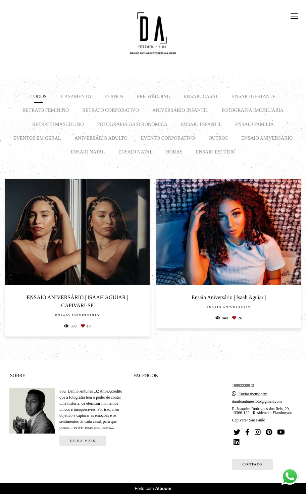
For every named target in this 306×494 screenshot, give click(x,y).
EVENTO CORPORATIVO (168, 138)
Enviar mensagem (252, 394)
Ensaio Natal (87, 151)
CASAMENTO (76, 96)
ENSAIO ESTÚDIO (216, 151)
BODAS (174, 151)
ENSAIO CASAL (201, 96)
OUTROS (218, 138)
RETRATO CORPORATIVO (110, 110)
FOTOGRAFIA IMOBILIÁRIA (252, 110)
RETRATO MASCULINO (58, 124)
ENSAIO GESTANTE (253, 96)
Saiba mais (83, 441)
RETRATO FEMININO (45, 110)
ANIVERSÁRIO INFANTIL (180, 110)
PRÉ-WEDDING (153, 96)
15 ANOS (114, 96)
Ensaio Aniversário (267, 138)
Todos (39, 96)
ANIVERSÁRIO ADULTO (101, 138)
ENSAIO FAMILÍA (254, 124)
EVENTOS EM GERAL (37, 138)
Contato (252, 464)
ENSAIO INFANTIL (201, 124)
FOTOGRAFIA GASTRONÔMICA (132, 124)
